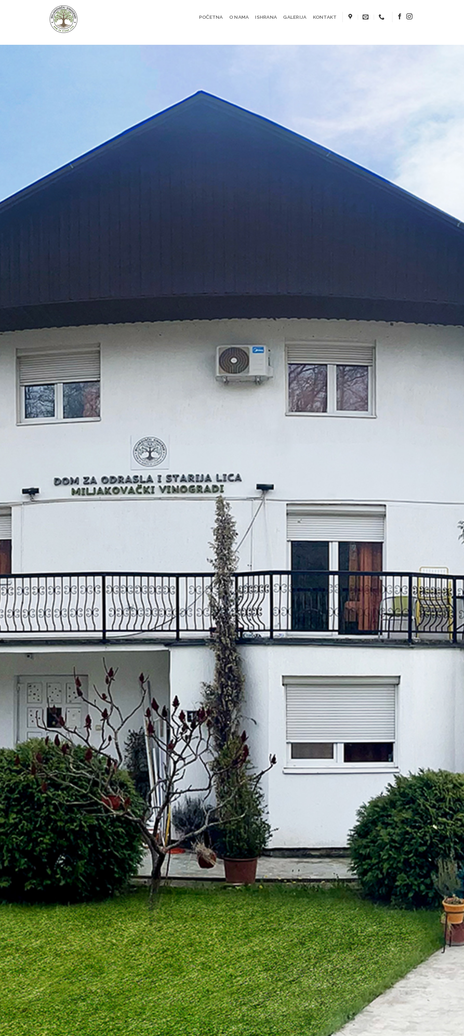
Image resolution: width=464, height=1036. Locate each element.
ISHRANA (266, 17)
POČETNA (211, 17)
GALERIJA (294, 17)
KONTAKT (325, 17)
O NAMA (239, 17)
